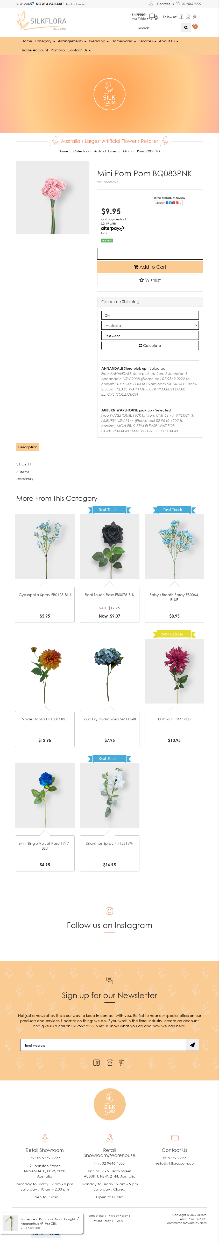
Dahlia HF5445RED (174, 718)
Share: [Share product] (168, 203)
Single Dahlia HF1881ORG (44, 718)
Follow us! (170, 17)
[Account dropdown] (152, 3)
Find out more (75, 4)
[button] (150, 280)
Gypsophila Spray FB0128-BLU (45, 594)
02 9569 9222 (189, 3)
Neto (203, 1223)
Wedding (99, 41)
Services (147, 41)
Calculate (150, 345)
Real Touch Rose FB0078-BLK (109, 594)
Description (28, 447)
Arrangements (72, 41)
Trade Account (35, 50)
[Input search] (158, 27)
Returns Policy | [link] (102, 1220)
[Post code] (150, 335)
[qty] (150, 315)
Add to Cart (150, 266)
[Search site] (186, 27)
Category (45, 41)
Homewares (123, 41)
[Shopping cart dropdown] (195, 26)
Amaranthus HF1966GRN (39, 1224)
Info (104, 233)
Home (27, 41)
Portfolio (58, 50)
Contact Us (165, 4)
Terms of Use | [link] (96, 1215)
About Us (168, 41)
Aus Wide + (145, 16)
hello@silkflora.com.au (174, 1163)
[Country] (150, 325)
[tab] (28, 447)
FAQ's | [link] (121, 1220)
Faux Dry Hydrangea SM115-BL (109, 718)
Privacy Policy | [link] (119, 1215)
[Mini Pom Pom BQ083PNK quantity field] (150, 253)
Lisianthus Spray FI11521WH (109, 843)
